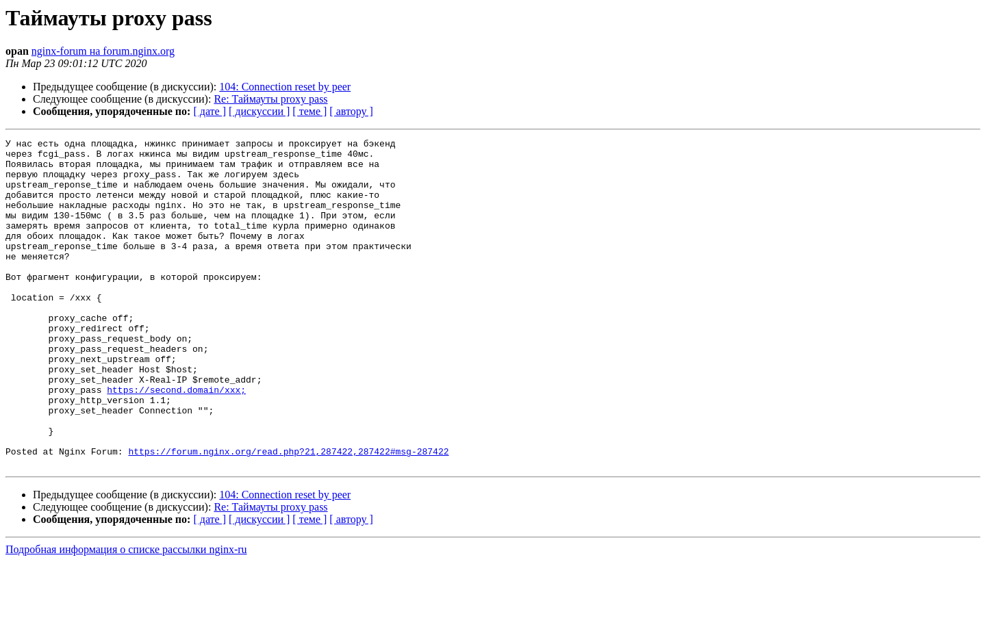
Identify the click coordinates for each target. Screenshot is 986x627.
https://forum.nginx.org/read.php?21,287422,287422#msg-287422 (288, 515)
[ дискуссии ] (259, 111)
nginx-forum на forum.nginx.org (103, 51)
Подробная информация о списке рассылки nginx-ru (126, 615)
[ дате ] (209, 111)
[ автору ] (350, 111)
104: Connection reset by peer (285, 86)
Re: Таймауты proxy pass (270, 99)
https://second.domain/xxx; (176, 441)
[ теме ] (309, 111)
